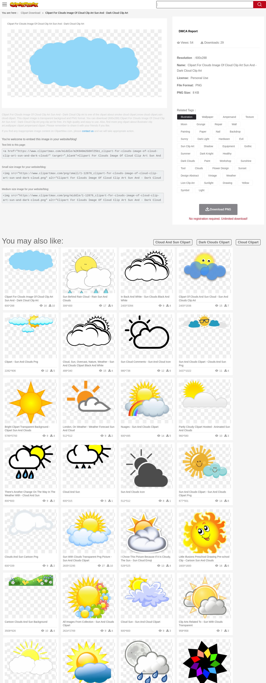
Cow (86, 649)
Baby (47, 654)
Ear (104, 654)
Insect (154, 649)
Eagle (107, 649)
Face (173, 654)
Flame (100, 644)
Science (157, 660)
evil (241, 138)
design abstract (190, 175)
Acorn (39, 644)
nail (218, 131)
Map (125, 660)
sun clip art (187, 146)
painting (185, 131)
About (172, 675)
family (63, 654)
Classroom (70, 660)
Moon (139, 644)
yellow (245, 182)
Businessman (84, 654)
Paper (166, 660)
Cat (69, 649)
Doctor (97, 654)
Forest (200, 644)
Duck (99, 649)
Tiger (204, 649)
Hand (190, 654)
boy (149, 654)
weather (231, 175)
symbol (185, 190)
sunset (242, 168)
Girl (143, 654)
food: (28, 665)
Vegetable (126, 665)
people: (30, 654)
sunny (184, 138)
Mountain (158, 644)
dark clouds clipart (214, 242)
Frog (133, 649)
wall (234, 124)
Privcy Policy (195, 675)
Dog (92, 649)
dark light (203, 138)
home (130, 654)
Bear (45, 649)
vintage (212, 175)
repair (218, 124)
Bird (52, 649)
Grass (119, 644)
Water (168, 644)
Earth (85, 644)
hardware (224, 138)
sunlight (208, 182)
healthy (227, 153)
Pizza (155, 665)
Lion (161, 649)
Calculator (196, 660)
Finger (182, 654)
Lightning (129, 644)
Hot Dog (192, 665)
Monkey (170, 649)
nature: (29, 643)
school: (30, 660)
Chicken (77, 649)
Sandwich (103, 665)
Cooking (182, 665)
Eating (164, 665)
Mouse (179, 649)
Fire (93, 644)
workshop (225, 160)
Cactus (68, 644)
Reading (82, 660)
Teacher (51, 660)
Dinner (147, 665)
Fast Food (77, 665)
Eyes (111, 654)
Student (41, 660)
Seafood (115, 665)
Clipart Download (30, 12)
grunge (201, 124)
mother (72, 654)
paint (207, 160)
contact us (88, 131)
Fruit (86, 665)
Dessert (58, 665)
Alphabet (184, 660)
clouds (199, 168)
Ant (38, 649)
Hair (137, 654)
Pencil (92, 660)
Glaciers (110, 644)
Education (102, 660)
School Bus (115, 660)
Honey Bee (143, 649)
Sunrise (148, 644)
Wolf (220, 649)
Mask (39, 654)
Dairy (49, 665)
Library (147, 660)
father (157, 654)
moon (184, 124)
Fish (126, 649)
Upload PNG (234, 675)
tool (183, 168)
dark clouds (188, 160)
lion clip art (188, 182)
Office (174, 660)
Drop (192, 644)
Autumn (48, 644)
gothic (248, 146)
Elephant (117, 649)
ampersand (229, 116)
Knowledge (135, 660)
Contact (209, 675)
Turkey (212, 649)
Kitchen (137, 665)
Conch (77, 644)
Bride (54, 654)
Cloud (184, 644)
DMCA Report (188, 31)
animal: (30, 649)
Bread (172, 665)
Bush (176, 644)
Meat (93, 665)
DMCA (220, 675)
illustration (187, 116)
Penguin (195, 649)
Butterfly (60, 649)
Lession (207, 660)
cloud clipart (248, 242)
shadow (208, 146)
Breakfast (39, 665)
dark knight (206, 153)
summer (185, 153)
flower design (220, 168)
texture (250, 116)
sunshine (246, 160)
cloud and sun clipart (172, 242)
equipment (228, 146)
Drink (66, 665)
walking (120, 654)
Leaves (58, 644)
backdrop (235, 131)
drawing (227, 182)
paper (202, 131)
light (201, 190)
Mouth (166, 654)
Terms (182, 675)
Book (60, 660)
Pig (187, 649)
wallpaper (208, 116)
